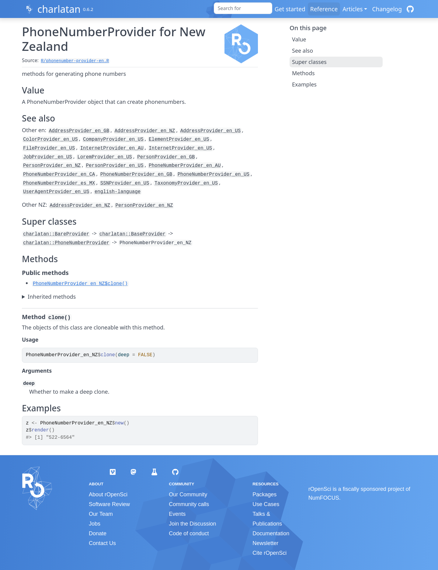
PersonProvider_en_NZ (52, 165)
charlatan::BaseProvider (132, 234)
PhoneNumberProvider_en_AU (185, 165)
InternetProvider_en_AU (112, 148)
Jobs (94, 524)
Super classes (309, 61)
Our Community (188, 494)
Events (177, 514)
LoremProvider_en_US (104, 157)
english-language (118, 192)
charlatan (59, 9)
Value (299, 39)
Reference (324, 9)
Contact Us (102, 543)
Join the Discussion (192, 524)
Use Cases (265, 504)
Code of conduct (189, 533)
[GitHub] (410, 9)
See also (302, 50)
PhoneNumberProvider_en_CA (59, 174)
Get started (290, 9)
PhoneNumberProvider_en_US (213, 174)
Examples (304, 84)
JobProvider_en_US (47, 157)
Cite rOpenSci (269, 553)
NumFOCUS (323, 498)
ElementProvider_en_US (179, 139)
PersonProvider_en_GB (166, 157)
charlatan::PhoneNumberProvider (66, 243)
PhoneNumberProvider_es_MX (59, 183)
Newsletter (265, 543)
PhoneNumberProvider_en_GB (136, 174)
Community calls (189, 504)
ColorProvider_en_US (50, 139)
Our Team (101, 514)
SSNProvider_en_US (124, 183)
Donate (97, 533)
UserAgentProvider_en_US (56, 192)
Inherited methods (52, 296)
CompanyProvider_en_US (113, 139)
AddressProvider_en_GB (79, 131)
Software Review (109, 504)
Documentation (270, 533)
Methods (303, 73)
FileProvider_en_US (49, 148)
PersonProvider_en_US (115, 165)
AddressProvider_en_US (210, 131)
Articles (352, 9)
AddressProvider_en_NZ (145, 131)
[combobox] (243, 8)
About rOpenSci (108, 494)
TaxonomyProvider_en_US (186, 183)
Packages (264, 494)
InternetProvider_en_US (180, 148)
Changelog (387, 9)
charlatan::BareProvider (56, 234)
